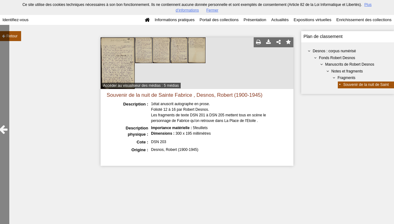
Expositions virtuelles (312, 19)
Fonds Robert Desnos (337, 58)
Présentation (254, 19)
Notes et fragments (347, 71)
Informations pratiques (175, 19)
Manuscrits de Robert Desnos (349, 64)
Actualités (279, 19)
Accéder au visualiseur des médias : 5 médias (141, 85)
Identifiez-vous (15, 19)
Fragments (346, 78)
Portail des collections (219, 19)
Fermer (212, 10)
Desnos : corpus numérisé (334, 51)
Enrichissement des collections (364, 19)
